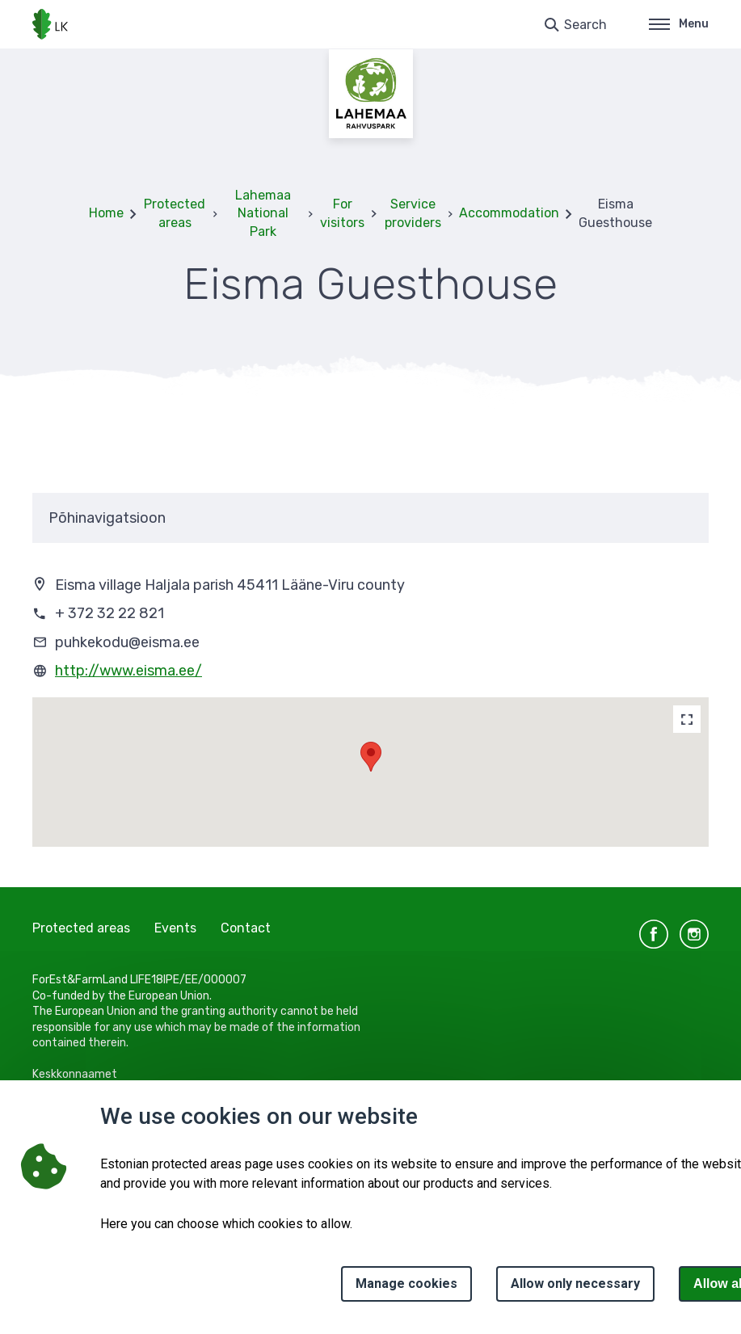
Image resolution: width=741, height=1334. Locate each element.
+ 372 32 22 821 (109, 613)
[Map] (687, 719)
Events (175, 928)
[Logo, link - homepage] (50, 24)
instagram (694, 934)
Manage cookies (406, 1283)
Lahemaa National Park (263, 213)
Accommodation (509, 213)
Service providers (413, 212)
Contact (246, 928)
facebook (653, 934)
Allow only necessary (575, 1283)
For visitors (342, 212)
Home (106, 213)
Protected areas (174, 212)
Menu (679, 24)
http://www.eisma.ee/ (128, 671)
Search (585, 24)
